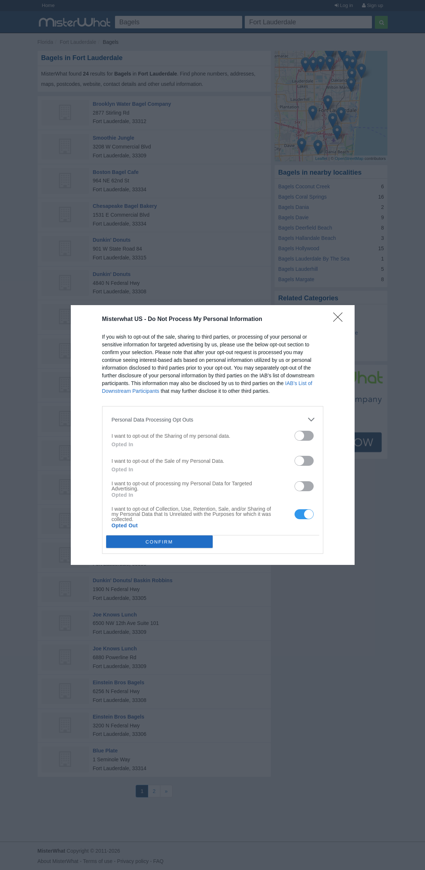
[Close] (340, 319)
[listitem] (213, 419)
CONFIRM (159, 542)
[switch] (304, 436)
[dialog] (213, 435)
